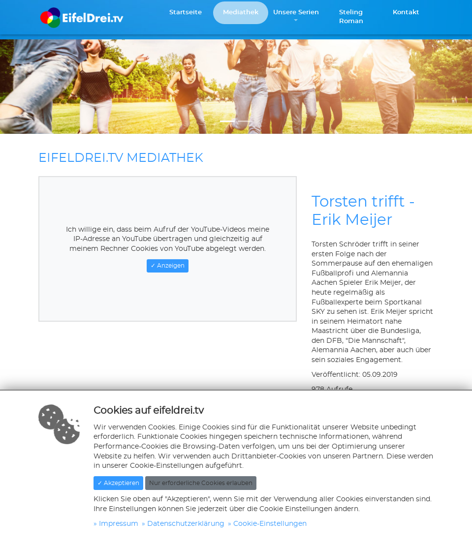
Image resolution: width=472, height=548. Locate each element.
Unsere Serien (296, 12)
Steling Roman (351, 17)
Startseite (185, 12)
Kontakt (406, 12)
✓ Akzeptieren (118, 483)
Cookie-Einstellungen (270, 523)
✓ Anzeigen (168, 266)
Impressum (118, 523)
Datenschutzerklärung (185, 523)
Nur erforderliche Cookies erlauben (200, 483)
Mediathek (240, 12)
